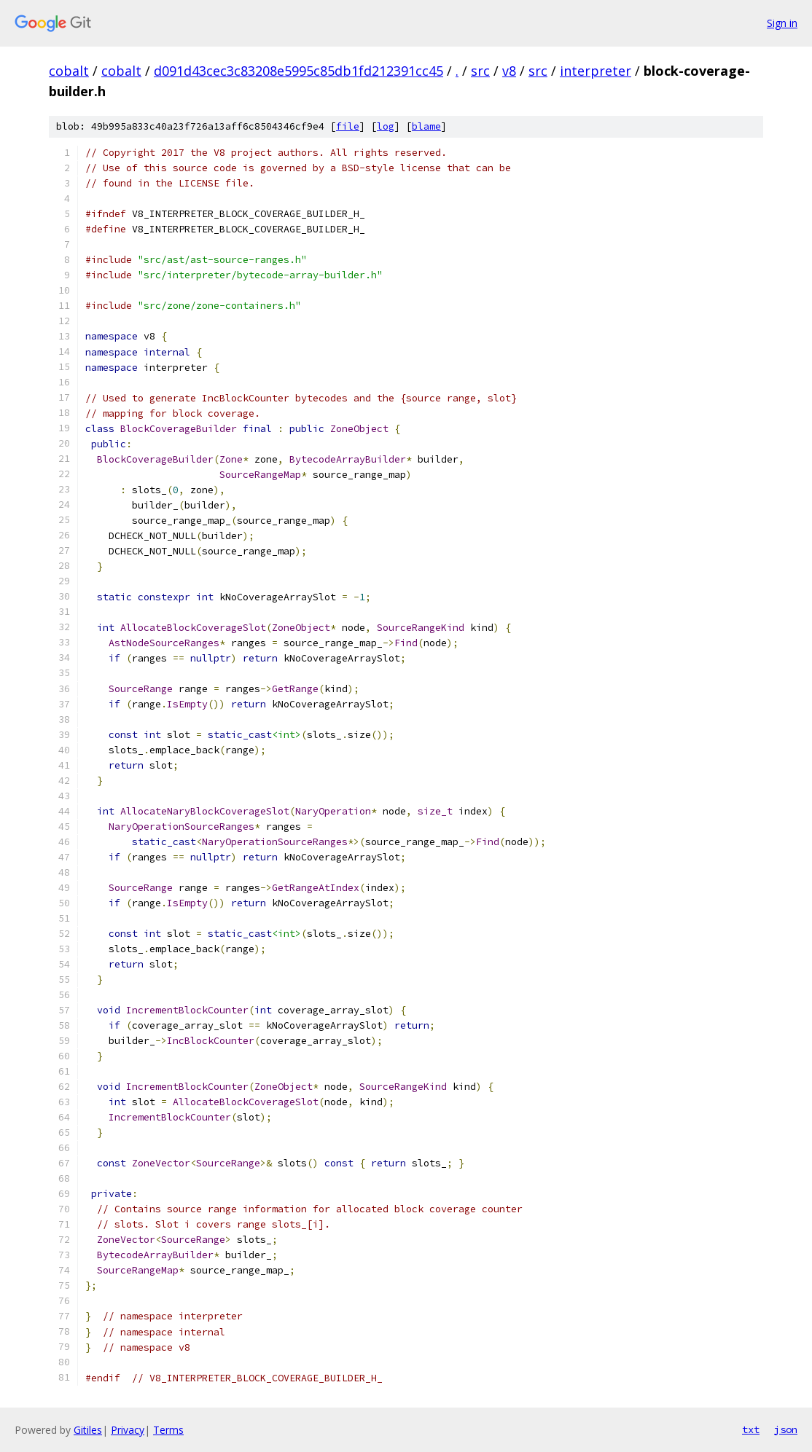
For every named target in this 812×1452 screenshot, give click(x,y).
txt (751, 1429)
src (480, 70)
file (347, 126)
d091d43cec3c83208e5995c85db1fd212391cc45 (298, 70)
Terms (168, 1430)
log (385, 126)
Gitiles (88, 1430)
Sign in (782, 23)
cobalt (69, 70)
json (785, 1429)
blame (426, 126)
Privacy (127, 1430)
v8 (509, 70)
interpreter (595, 70)
